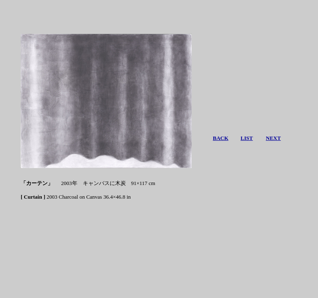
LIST (247, 138)
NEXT (273, 138)
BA (216, 138)
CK (224, 138)
